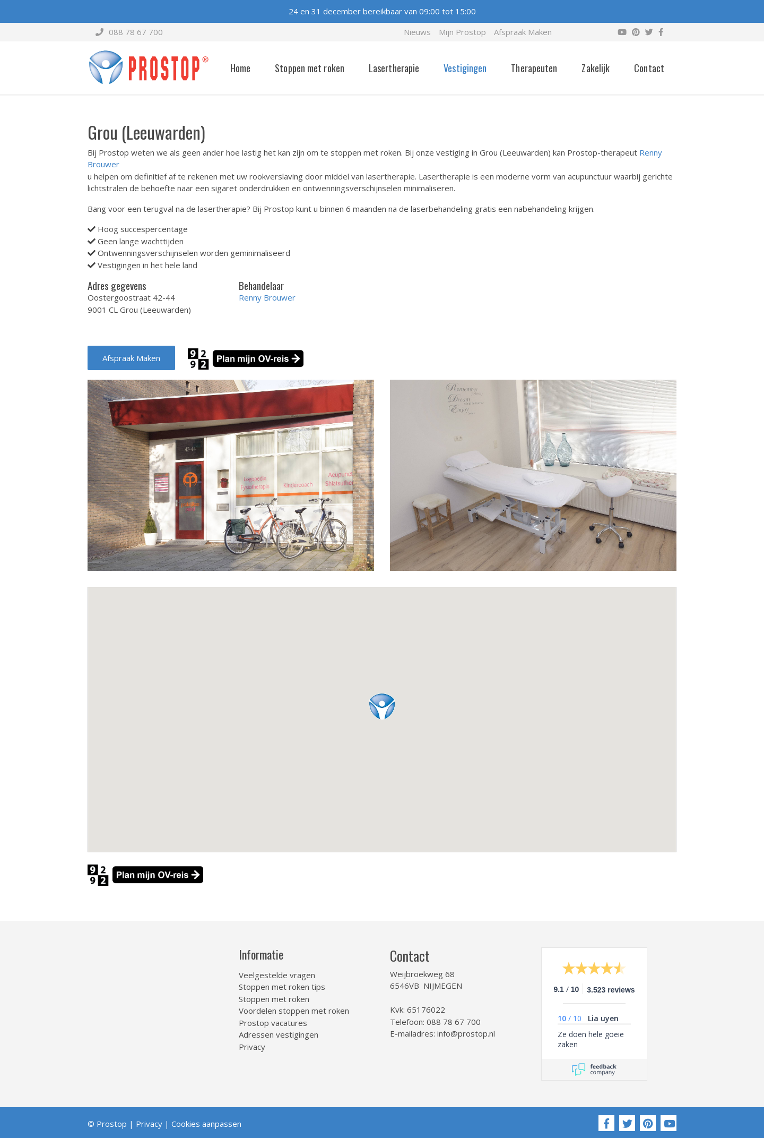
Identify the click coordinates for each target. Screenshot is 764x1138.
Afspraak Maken (523, 32)
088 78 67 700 (129, 32)
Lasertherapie (394, 68)
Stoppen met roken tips (282, 986)
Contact (649, 68)
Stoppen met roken (309, 68)
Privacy (252, 1046)
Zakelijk (595, 68)
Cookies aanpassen (206, 1123)
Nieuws (417, 32)
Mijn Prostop (462, 32)
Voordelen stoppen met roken (294, 1010)
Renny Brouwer (267, 297)
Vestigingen (465, 68)
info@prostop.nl (466, 1033)
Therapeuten (534, 68)
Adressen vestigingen (278, 1034)
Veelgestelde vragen (277, 975)
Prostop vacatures (273, 1022)
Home (240, 68)
